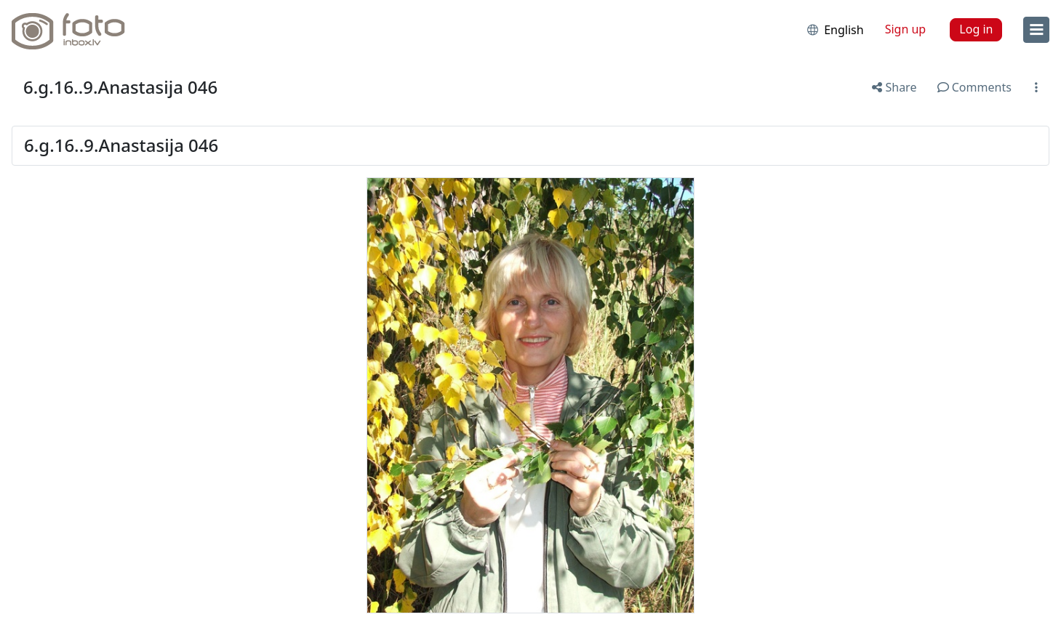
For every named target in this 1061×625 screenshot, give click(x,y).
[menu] (1036, 30)
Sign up (905, 29)
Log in (976, 29)
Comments (974, 87)
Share (894, 87)
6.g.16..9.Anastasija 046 (120, 87)
